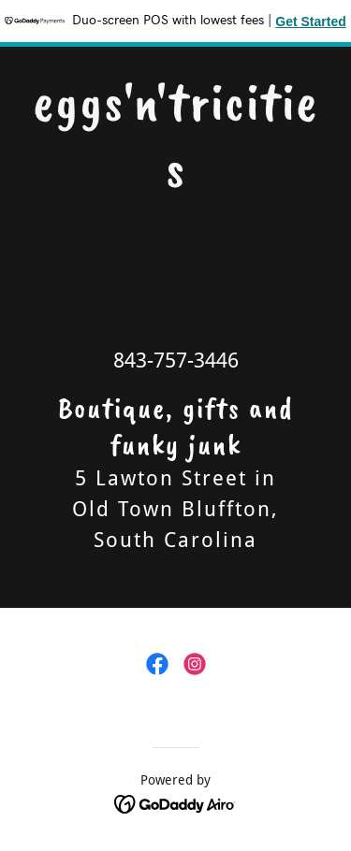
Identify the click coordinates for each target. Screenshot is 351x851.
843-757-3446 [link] (176, 360)
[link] (175, 181)
